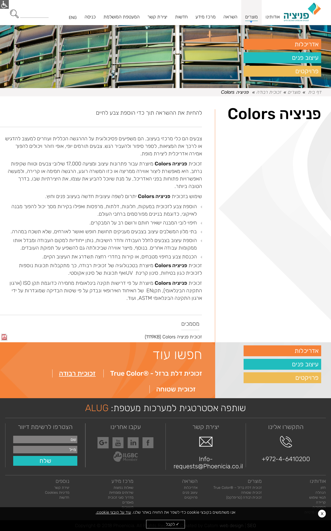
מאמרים (127, 502)
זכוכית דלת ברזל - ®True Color (156, 373)
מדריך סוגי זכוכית (120, 497)
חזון (323, 487)
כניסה (90, 17)
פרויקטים (307, 71)
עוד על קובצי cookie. (113, 512)
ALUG (97, 407)
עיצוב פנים (305, 57)
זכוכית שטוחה (176, 389)
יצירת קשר (61, 487)
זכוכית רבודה (268, 92)
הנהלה (320, 492)
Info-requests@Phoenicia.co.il (206, 453)
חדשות (64, 497)
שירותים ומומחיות (121, 492)
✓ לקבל (172, 524)
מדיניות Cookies (57, 492)
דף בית (314, 92)
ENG (73, 17)
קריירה (321, 502)
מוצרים (294, 92)
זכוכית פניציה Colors (101, 337)
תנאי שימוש (317, 497)
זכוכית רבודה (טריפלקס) (244, 497)
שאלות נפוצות (123, 487)
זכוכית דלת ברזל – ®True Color (237, 487)
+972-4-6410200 (286, 449)
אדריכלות (307, 44)
